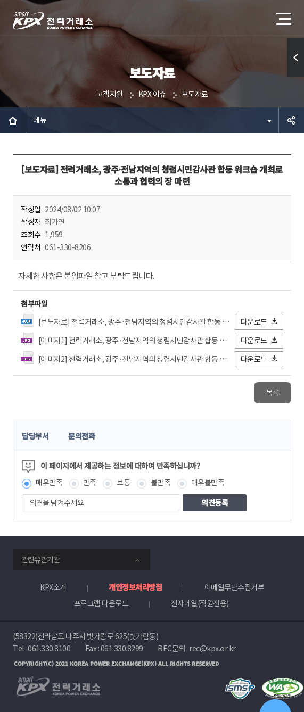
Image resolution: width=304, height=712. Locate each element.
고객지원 (109, 94)
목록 (273, 393)
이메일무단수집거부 (234, 587)
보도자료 (195, 94)
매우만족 (49, 482)
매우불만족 (208, 482)
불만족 (161, 482)
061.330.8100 (49, 648)
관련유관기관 (40, 560)
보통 (123, 482)
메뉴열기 (282, 15)
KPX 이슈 (152, 94)
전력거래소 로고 (53, 20)
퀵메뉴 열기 (295, 76)
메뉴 (39, 120)
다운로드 (259, 322)
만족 (89, 482)
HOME (13, 120)
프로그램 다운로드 (101, 603)
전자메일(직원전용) (200, 603)
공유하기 (291, 120)
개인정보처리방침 (135, 587)
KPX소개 (53, 587)
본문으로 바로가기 (0, 0)
